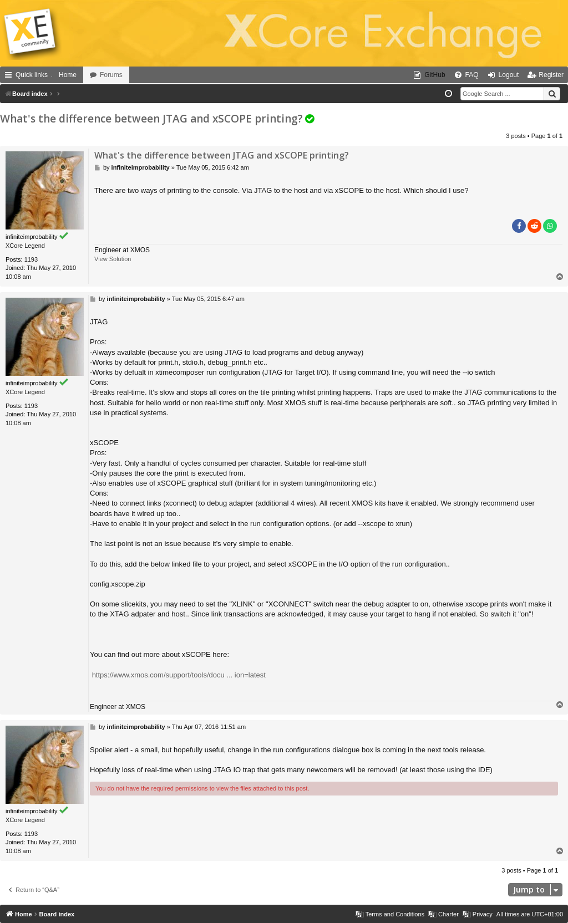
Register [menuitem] (551, 75)
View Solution (112, 259)
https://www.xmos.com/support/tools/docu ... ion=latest (179, 675)
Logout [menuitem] (509, 75)
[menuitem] (429, 75)
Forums (111, 75)
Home (68, 75)
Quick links (32, 75)
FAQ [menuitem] (472, 75)
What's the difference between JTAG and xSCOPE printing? (151, 118)
